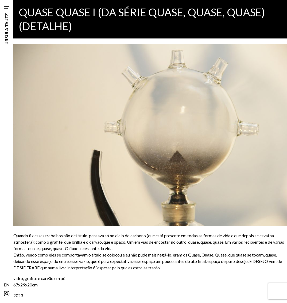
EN (7, 285)
